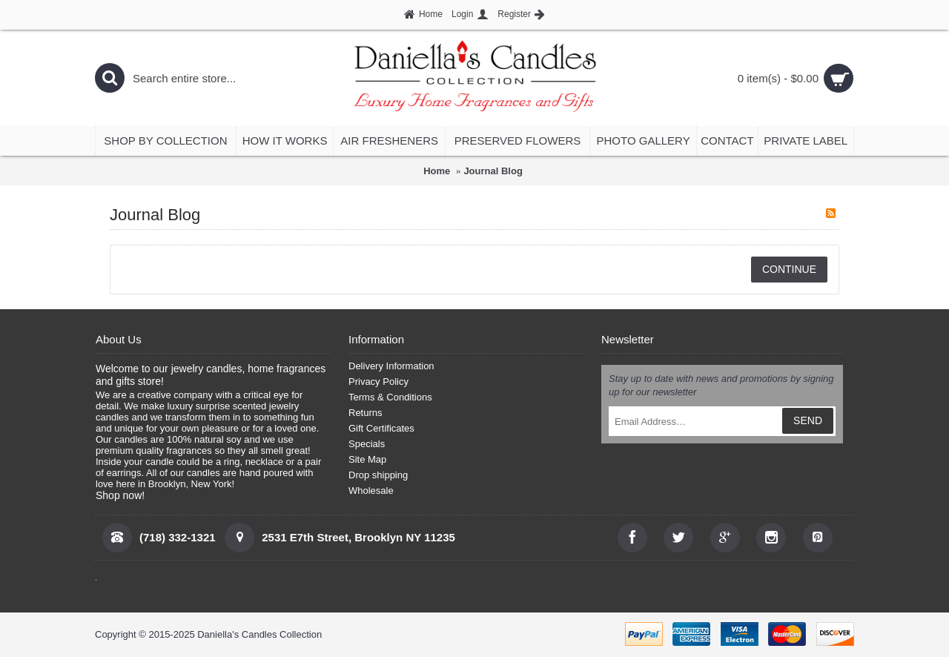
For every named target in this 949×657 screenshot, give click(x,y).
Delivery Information (391, 366)
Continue (789, 269)
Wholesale (371, 490)
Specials (366, 443)
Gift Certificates (381, 428)
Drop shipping (378, 475)
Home (436, 170)
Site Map (367, 459)
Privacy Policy (378, 381)
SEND (807, 420)
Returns (365, 412)
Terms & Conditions (390, 397)
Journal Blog (492, 170)
